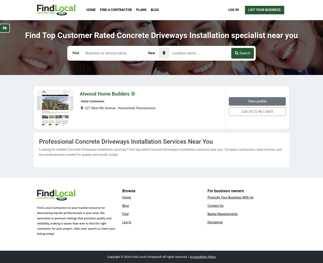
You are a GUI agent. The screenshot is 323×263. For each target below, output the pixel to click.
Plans (141, 10)
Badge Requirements (222, 214)
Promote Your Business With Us (230, 197)
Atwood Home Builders (105, 94)
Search (242, 53)
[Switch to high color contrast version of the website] (4, 28)
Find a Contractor (116, 10)
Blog (155, 10)
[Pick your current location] (164, 53)
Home (91, 10)
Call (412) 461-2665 (257, 111)
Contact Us (215, 206)
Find (125, 214)
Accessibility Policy (203, 257)
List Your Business (265, 10)
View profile (257, 101)
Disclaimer (215, 222)
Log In (233, 10)
